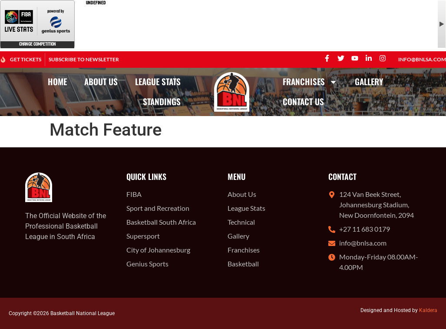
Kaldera (428, 310)
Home (57, 81)
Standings (162, 101)
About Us (101, 81)
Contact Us (303, 101)
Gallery (369, 81)
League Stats (158, 81)
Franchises (310, 81)
